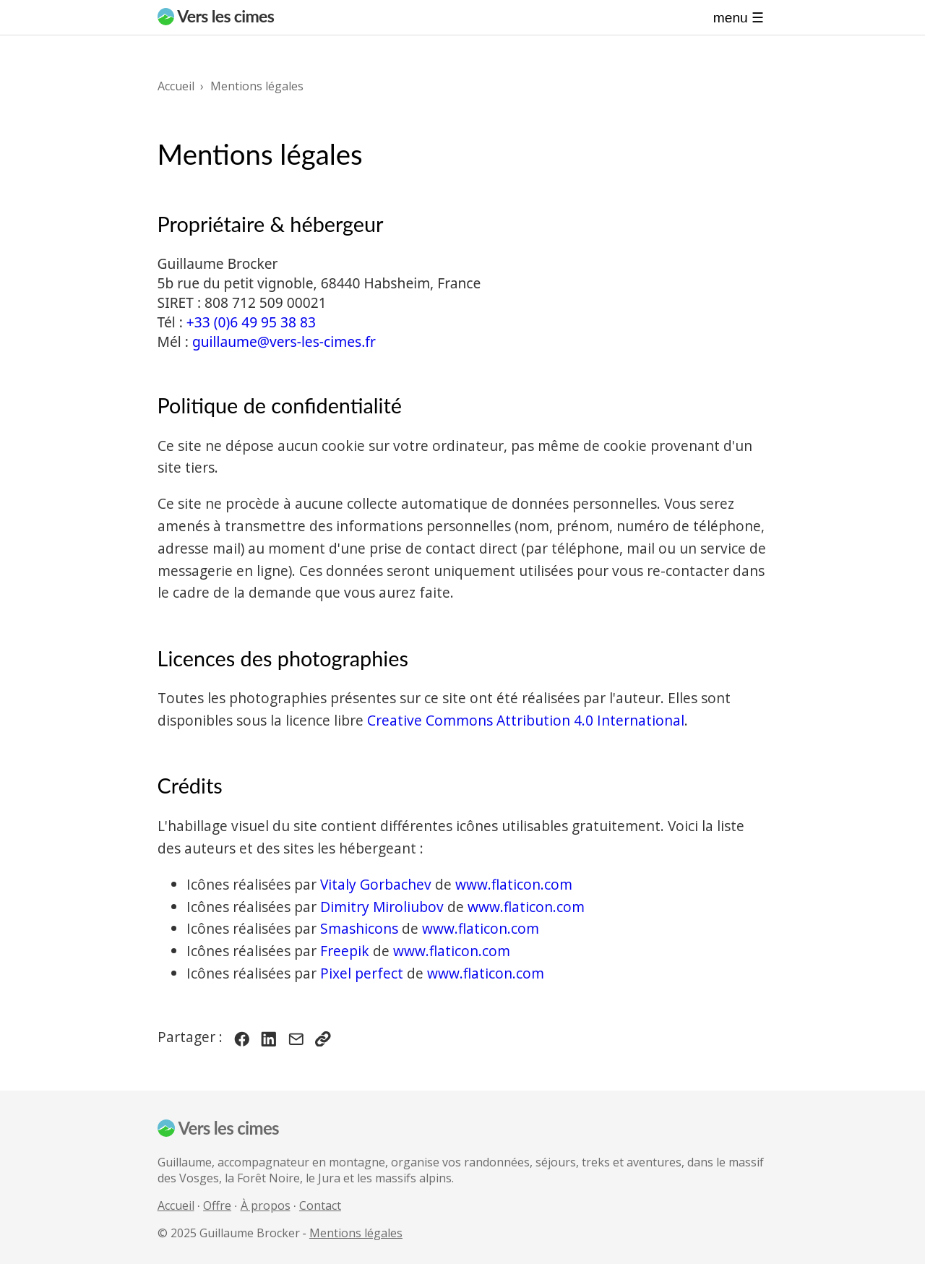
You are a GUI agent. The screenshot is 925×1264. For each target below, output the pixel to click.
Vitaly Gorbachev (375, 884)
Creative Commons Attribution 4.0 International (525, 720)
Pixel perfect (361, 973)
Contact (320, 1205)
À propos (266, 1205)
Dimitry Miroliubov (382, 906)
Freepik (344, 950)
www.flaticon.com (513, 884)
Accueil (176, 1205)
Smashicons (359, 928)
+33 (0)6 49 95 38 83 (251, 322)
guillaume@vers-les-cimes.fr (284, 341)
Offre (217, 1205)
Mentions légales (356, 1233)
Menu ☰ (738, 17)
